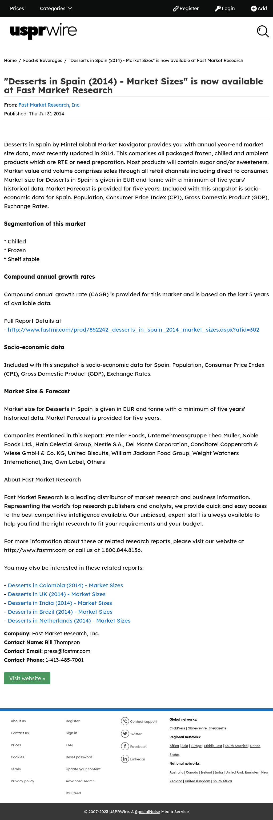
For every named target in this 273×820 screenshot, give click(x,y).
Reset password (79, 757)
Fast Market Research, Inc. (49, 105)
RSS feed (73, 793)
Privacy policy (22, 781)
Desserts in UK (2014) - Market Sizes (57, 593)
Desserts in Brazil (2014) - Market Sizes (60, 611)
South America (236, 746)
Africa (174, 746)
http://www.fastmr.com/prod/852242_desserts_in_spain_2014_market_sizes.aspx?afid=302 (133, 329)
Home (10, 60)
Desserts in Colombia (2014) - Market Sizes (65, 585)
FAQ (69, 745)
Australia (176, 772)
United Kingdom (197, 781)
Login (225, 8)
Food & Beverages (42, 60)
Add (259, 8)
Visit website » (27, 678)
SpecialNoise (147, 811)
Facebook (134, 746)
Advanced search (80, 781)
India (219, 772)
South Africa (222, 781)
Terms (16, 769)
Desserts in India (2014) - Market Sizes (60, 602)
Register (186, 8)
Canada (192, 772)
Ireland (206, 772)
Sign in (71, 733)
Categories (56, 8)
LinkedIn (133, 759)
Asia (185, 746)
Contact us (20, 733)
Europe (196, 746)
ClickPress (177, 728)
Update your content (83, 769)
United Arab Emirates (242, 772)
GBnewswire (197, 728)
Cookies (17, 757)
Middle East (213, 746)
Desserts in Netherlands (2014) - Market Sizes (69, 620)
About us (18, 721)
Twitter (131, 734)
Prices (17, 8)
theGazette (217, 728)
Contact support (139, 721)
